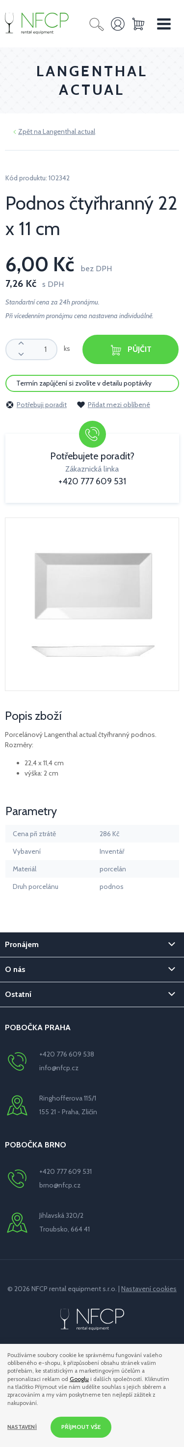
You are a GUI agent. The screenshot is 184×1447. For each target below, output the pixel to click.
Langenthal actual (69, 131)
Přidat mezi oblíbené (113, 404)
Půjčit (130, 350)
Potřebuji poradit (36, 404)
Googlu (79, 1379)
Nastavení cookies (149, 1288)
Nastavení (22, 1427)
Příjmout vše (81, 1427)
